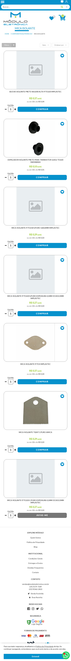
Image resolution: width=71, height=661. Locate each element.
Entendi (35, 656)
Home (7, 33)
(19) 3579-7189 (35, 587)
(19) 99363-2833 (35, 589)
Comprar (42, 109)
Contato (35, 572)
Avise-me (42, 515)
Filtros (10, 45)
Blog (35, 547)
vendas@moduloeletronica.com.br (35, 584)
